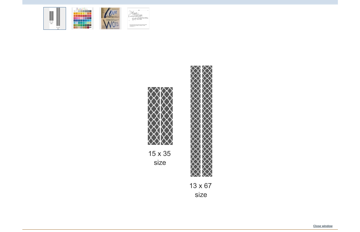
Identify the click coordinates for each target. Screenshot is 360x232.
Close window (322, 226)
